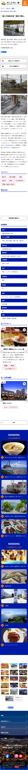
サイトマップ (18, 747)
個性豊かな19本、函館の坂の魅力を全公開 (16, 516)
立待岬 (6, 625)
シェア (3, 52)
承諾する (17, 767)
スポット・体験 (10, 8)
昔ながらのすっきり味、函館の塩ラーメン (16, 457)
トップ (2, 8)
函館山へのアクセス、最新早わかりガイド (16, 477)
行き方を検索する (10, 66)
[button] (12, 33)
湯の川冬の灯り (10, 145)
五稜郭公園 (8, 586)
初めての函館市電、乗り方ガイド (14, 496)
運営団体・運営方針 (7, 747)
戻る (8, 422)
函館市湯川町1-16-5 (7, 47)
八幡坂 (6, 605)
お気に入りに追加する (11, 61)
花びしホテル (7, 403)
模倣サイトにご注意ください (14, 745)
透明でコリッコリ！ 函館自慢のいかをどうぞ (16, 536)
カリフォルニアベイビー (11, 645)
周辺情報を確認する (17, 218)
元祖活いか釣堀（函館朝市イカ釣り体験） (16, 566)
